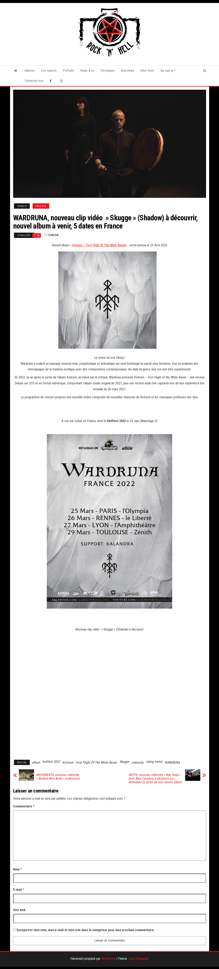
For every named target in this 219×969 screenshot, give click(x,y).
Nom (17, 869)
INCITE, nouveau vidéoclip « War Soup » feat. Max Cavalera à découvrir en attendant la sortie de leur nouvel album (155, 778)
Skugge (124, 762)
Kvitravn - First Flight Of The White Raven (89, 762)
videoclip (137, 762)
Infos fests (147, 70)
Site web (19, 910)
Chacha (53, 235)
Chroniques (108, 70)
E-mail (18, 890)
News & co (87, 70)
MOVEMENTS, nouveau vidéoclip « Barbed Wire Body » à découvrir (58, 776)
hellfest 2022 (51, 762)
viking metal (154, 762)
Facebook (52, 81)
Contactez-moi (34, 81)
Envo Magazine (139, 959)
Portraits (68, 70)
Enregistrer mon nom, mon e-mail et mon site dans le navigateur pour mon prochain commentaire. (86, 930)
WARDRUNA (172, 762)
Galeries (29, 70)
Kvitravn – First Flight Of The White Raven (99, 245)
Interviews (127, 70)
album (36, 762)
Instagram (62, 81)
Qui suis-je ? (168, 70)
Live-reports (49, 70)
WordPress (108, 959)
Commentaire (23, 806)
